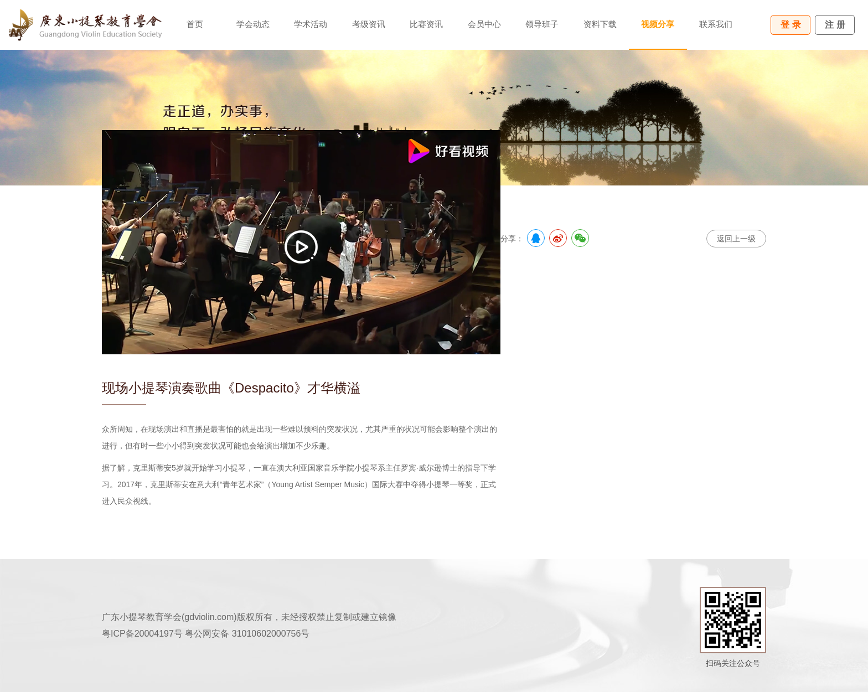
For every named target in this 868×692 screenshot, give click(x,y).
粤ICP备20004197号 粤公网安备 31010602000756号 (205, 633)
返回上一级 (736, 238)
